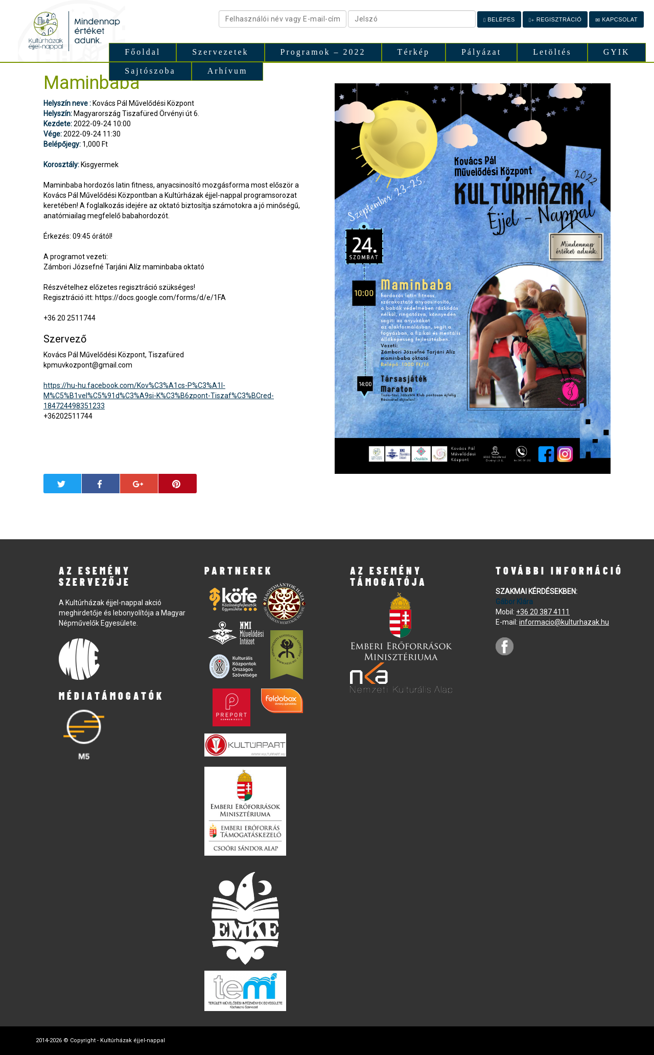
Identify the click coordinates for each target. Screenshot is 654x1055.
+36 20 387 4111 (543, 612)
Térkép (414, 52)
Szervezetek (220, 52)
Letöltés (552, 52)
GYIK (616, 52)
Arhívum (227, 70)
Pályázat (481, 52)
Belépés (499, 19)
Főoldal (142, 52)
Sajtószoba (150, 70)
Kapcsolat (616, 19)
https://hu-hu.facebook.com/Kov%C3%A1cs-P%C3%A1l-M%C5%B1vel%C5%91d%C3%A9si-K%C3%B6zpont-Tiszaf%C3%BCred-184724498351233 (158, 395)
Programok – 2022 (323, 52)
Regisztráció (555, 19)
